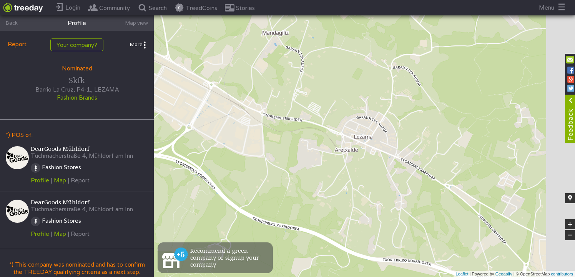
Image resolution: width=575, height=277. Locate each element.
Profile (40, 180)
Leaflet (461, 274)
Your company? (77, 44)
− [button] (570, 235)
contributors (562, 274)
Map (60, 180)
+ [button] (570, 224)
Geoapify (503, 274)
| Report (79, 180)
